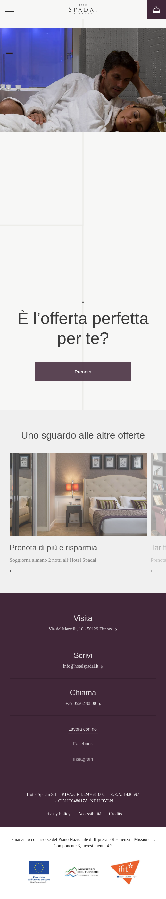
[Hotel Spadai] (83, 9)
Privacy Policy (57, 813)
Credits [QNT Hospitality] (115, 813)
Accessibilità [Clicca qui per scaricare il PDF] (89, 813)
